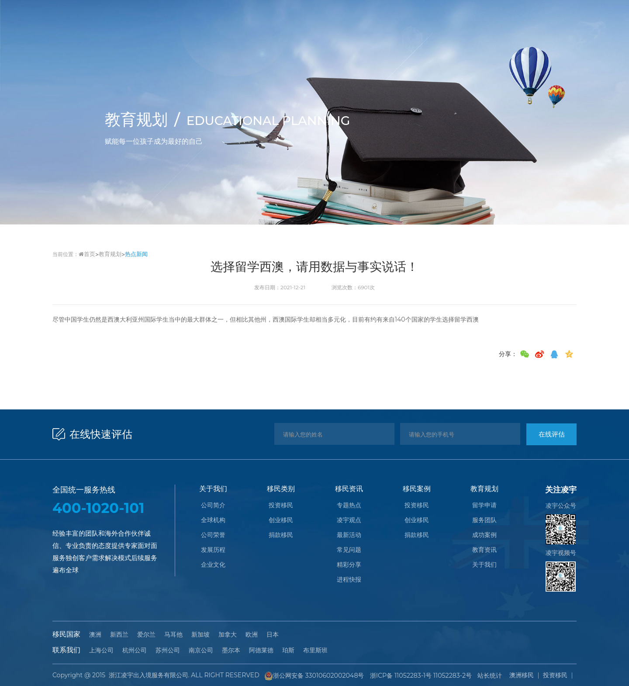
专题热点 (349, 506)
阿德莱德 (261, 650)
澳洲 (95, 634)
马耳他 (173, 634)
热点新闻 (132, 254)
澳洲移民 (521, 675)
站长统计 (485, 675)
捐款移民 (281, 536)
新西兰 (119, 634)
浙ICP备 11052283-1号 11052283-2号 (418, 675)
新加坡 (200, 634)
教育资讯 (484, 550)
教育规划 (107, 254)
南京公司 (201, 650)
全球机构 (213, 521)
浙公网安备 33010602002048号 (313, 675)
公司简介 (213, 506)
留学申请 (484, 506)
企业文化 (213, 565)
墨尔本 (231, 650)
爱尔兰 (146, 634)
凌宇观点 (349, 521)
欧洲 (251, 634)
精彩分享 (349, 565)
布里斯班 (315, 650)
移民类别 (281, 489)
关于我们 (213, 489)
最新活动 (349, 536)
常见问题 (349, 550)
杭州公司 (134, 650)
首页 (86, 254)
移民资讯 (349, 489)
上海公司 (101, 650)
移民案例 (417, 489)
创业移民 (281, 521)
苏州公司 (168, 650)
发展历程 (213, 550)
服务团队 (484, 521)
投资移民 (281, 506)
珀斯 (288, 650)
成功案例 (484, 536)
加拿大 (227, 634)
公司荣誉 (213, 536)
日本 (272, 634)
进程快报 (349, 580)
